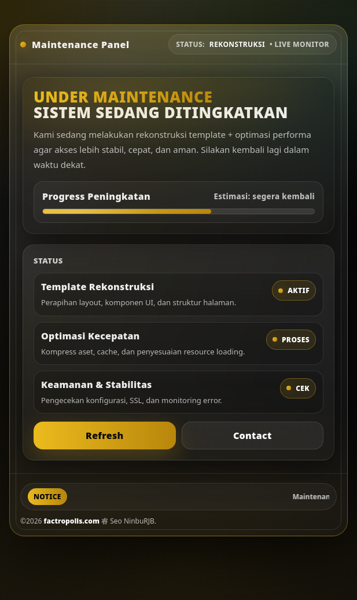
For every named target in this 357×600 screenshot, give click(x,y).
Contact (252, 435)
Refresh (105, 435)
